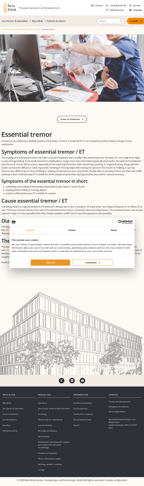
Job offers (6, 425)
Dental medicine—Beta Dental (50, 419)
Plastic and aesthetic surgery (49, 458)
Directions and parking (82, 403)
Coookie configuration (116, 480)
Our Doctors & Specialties (16, 21)
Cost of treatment (80, 408)
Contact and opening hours (119, 401)
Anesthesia (42, 403)
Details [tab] (72, 230)
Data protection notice (82, 419)
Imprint (76, 425)
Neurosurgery (35, 29)
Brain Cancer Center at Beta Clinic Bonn (54, 408)
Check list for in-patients (83, 414)
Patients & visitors (56, 21)
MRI (7, 230)
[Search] (110, 21)
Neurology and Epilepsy (47, 431)
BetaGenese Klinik (10, 431)
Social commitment (10, 414)
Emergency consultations (119, 406)
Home (5, 29)
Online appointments (117, 411)
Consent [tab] (30, 230)
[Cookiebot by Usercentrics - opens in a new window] (120, 222)
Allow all (50, 262)
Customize (92, 262)
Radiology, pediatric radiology (50, 464)
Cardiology (42, 414)
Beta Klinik (39, 21)
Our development (10, 419)
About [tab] (114, 230)
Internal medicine (45, 425)
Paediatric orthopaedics (47, 453)
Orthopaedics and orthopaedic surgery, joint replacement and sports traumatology (53, 445)
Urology (41, 470)
